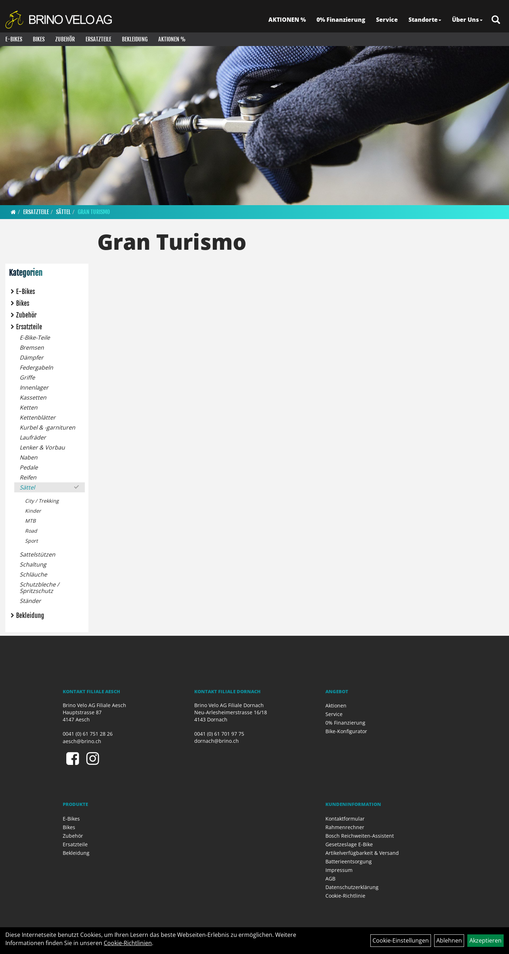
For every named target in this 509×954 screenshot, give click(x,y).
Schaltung (33, 564)
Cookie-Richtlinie (345, 895)
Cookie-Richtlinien (128, 943)
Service (387, 20)
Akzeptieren (485, 940)
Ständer (30, 601)
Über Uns (467, 20)
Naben (28, 457)
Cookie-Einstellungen (400, 940)
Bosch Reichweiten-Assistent (359, 835)
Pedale (29, 467)
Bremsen (32, 347)
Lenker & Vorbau (42, 447)
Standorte (424, 20)
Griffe (27, 377)
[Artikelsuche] (496, 20)
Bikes (39, 39)
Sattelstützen (37, 554)
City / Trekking (42, 500)
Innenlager (34, 387)
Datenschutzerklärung (352, 887)
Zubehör (65, 39)
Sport (31, 540)
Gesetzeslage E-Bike (349, 844)
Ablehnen (449, 940)
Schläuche (33, 574)
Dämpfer (31, 357)
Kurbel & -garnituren (47, 427)
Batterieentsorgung (348, 861)
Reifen (28, 477)
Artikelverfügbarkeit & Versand (362, 852)
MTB (30, 520)
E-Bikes (13, 39)
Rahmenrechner (344, 827)
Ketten (28, 407)
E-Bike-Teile (35, 337)
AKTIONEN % (287, 20)
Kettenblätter (38, 417)
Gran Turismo (94, 211)
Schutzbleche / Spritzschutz (39, 587)
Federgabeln (36, 367)
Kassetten (33, 397)
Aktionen (335, 705)
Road (31, 530)
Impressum (339, 870)
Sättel (63, 211)
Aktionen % (172, 39)
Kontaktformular (345, 818)
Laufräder (33, 437)
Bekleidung (135, 39)
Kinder (33, 510)
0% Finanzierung (341, 20)
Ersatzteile (98, 39)
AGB (330, 878)
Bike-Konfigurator (346, 731)
